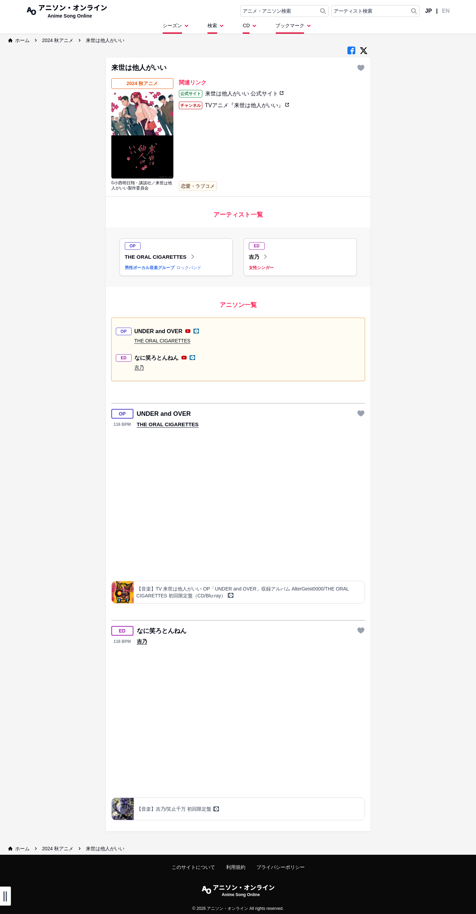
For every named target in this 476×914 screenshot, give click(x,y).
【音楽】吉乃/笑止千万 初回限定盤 (177, 809)
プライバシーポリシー (280, 867)
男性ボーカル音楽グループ (149, 267)
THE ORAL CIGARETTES (160, 257)
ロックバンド (188, 267)
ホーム (19, 40)
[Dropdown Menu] (177, 28)
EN (445, 11)
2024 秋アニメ (57, 40)
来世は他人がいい (105, 40)
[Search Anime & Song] (323, 11)
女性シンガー (261, 267)
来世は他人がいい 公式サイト (244, 93)
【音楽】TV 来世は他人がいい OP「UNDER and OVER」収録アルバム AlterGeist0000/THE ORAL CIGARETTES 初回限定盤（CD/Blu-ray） (242, 592)
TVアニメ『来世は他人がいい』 (247, 105)
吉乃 (258, 257)
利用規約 (235, 867)
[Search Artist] (414, 11)
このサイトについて (193, 867)
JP (428, 11)
